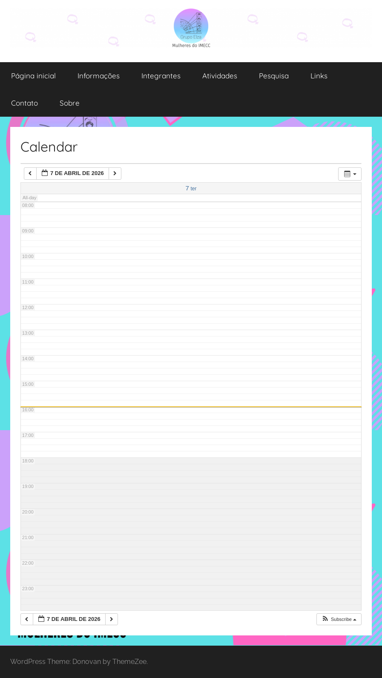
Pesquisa (274, 75)
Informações (99, 75)
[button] (339, 619)
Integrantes (161, 75)
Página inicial (33, 75)
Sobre (70, 102)
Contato (24, 102)
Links (318, 75)
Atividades (219, 75)
